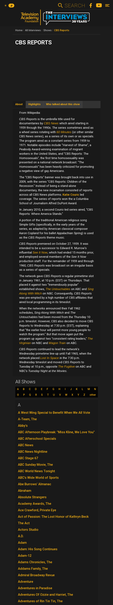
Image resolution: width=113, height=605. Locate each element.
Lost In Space (49, 358)
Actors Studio (28, 530)
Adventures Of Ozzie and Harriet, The (45, 595)
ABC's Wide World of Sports (38, 478)
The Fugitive (66, 366)
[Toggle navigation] (107, 5)
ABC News (25, 445)
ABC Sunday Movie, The (35, 465)
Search (75, 6)
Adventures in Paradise (35, 588)
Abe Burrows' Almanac (34, 484)
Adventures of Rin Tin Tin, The (40, 601)
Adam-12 (24, 556)
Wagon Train (57, 343)
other (93, 395)
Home (18, 30)
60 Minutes (64, 132)
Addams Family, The (33, 569)
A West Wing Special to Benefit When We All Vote (54, 413)
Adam (22, 543)
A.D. (21, 536)
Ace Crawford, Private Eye (37, 510)
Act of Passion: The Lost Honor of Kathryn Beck (53, 517)
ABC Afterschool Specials (37, 439)
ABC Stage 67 (28, 458)
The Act (24, 523)
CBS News (51, 123)
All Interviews (33, 30)
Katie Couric (71, 194)
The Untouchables (58, 289)
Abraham (24, 491)
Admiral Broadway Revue (36, 575)
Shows (47, 30)
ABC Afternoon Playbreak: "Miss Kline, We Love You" (56, 432)
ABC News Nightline (32, 452)
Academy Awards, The (34, 504)
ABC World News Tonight (36, 471)
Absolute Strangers (32, 497)
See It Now (40, 252)
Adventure (25, 582)
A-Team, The (27, 419)
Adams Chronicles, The (35, 562)
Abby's (23, 426)
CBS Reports (61, 30)
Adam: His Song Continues (37, 549)
